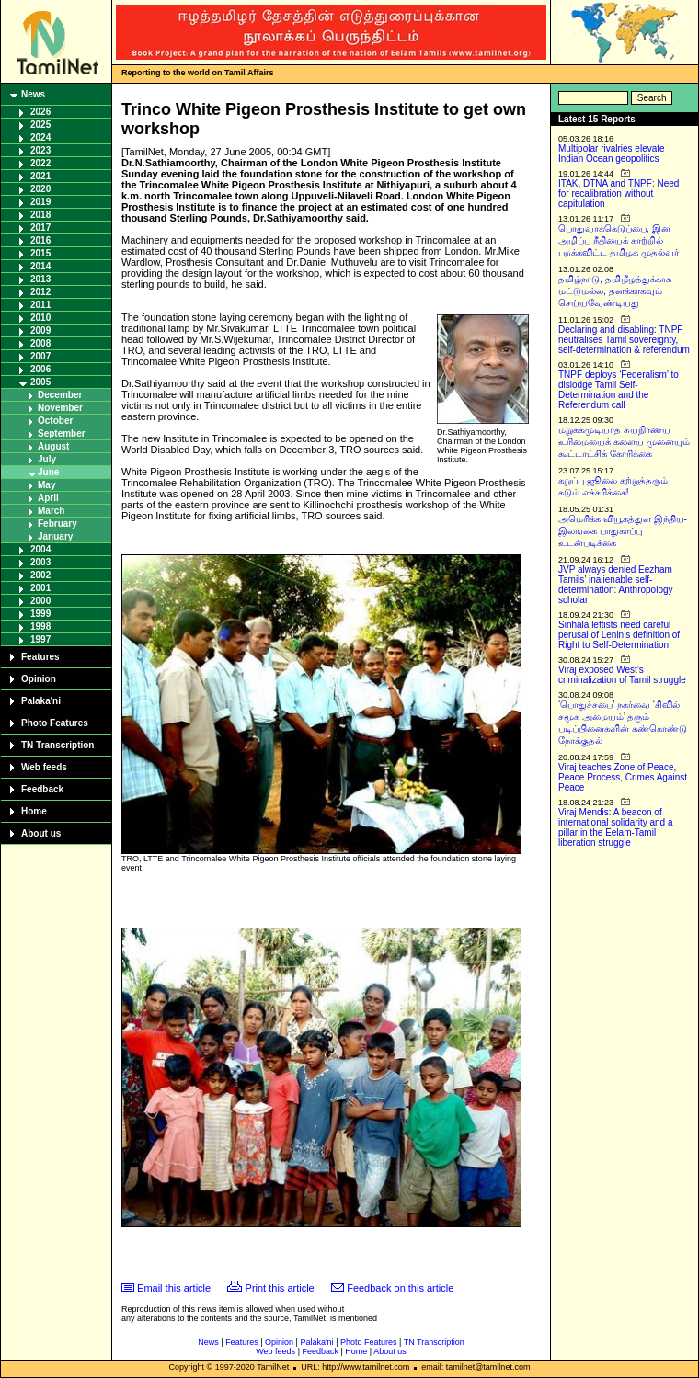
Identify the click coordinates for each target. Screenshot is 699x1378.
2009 (40, 330)
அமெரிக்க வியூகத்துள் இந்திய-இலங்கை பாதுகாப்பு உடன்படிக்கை (622, 531)
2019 (40, 202)
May (46, 485)
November (60, 408)
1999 (40, 614)
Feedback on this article (400, 1287)
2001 (40, 588)
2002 (40, 575)
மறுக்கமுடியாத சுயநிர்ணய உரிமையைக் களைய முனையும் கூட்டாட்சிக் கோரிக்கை (624, 442)
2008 (40, 343)
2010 (40, 318)
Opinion (38, 679)
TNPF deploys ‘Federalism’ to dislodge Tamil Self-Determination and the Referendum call (618, 390)
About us (41, 833)
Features (40, 657)
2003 (40, 562)
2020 (40, 189)
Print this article (280, 1287)
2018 (40, 215)
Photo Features (54, 723)
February (57, 523)
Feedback (42, 789)
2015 (40, 253)
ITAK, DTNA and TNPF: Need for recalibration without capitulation (618, 193)
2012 (40, 292)
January (55, 536)
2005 (40, 382)
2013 (40, 279)
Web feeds (44, 767)
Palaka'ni (41, 701)
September (62, 433)
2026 (40, 112)
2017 (40, 227)
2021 (40, 176)
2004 (40, 549)
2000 (40, 601)
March (51, 511)
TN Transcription (57, 745)
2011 (40, 305)
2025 (40, 125)
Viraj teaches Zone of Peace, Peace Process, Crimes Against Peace (622, 777)
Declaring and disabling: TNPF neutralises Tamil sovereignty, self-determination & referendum (624, 340)
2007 (40, 356)
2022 (40, 163)
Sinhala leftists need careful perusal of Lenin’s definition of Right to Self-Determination (619, 635)
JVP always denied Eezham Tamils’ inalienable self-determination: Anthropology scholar (615, 584)
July (47, 459)
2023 (40, 150)
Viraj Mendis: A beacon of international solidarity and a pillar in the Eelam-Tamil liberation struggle (615, 827)
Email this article (174, 1287)
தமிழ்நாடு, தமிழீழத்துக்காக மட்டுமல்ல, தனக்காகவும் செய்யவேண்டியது (614, 291)
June (48, 472)
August (53, 446)
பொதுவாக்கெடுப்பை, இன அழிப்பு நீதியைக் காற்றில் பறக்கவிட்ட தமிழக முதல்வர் (618, 240)
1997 (40, 639)
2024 (40, 137)
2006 (40, 369)
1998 (40, 626)
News (33, 94)
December (60, 395)
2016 (40, 240)
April (48, 498)
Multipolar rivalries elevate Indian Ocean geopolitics (611, 153)
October (55, 421)
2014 (40, 266)
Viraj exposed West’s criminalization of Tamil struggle (622, 675)
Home (34, 811)
